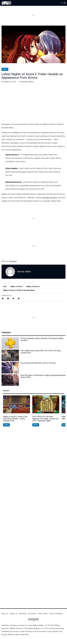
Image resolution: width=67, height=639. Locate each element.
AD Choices (32, 613)
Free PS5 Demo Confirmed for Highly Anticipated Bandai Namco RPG (42, 376)
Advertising (23, 613)
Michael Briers (27, 82)
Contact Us (13, 613)
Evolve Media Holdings (35, 625)
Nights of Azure (16, 286)
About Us (5, 613)
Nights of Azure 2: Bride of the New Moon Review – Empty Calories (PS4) (15, 419)
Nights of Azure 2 (33, 286)
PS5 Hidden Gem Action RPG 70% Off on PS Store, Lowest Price (40, 352)
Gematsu (12, 261)
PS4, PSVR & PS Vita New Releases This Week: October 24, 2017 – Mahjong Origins (45, 419)
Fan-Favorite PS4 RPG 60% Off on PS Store (38, 363)
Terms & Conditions (56, 613)
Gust (5, 286)
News (5, 69)
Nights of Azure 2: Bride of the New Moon (19, 290)
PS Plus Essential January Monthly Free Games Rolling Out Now (41, 339)
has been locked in (49, 198)
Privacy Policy (43, 613)
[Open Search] (62, 2)
